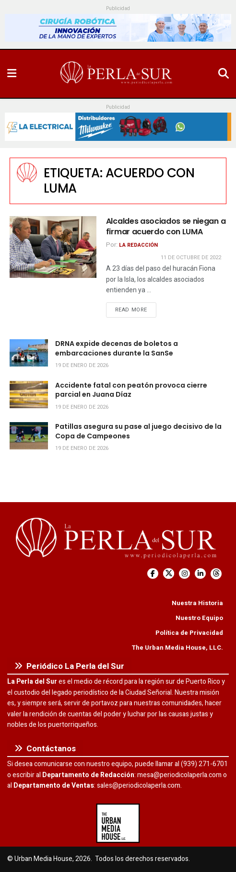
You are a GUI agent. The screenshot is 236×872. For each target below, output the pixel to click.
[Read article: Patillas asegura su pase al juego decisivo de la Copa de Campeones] (29, 435)
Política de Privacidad (189, 632)
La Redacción (138, 245)
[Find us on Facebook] (152, 573)
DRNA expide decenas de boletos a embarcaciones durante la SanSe (116, 348)
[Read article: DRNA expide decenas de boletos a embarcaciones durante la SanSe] (29, 353)
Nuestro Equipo (199, 617)
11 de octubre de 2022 (191, 257)
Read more (135, 309)
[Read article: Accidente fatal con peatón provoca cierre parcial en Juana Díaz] (29, 394)
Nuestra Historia (197, 603)
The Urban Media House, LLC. (177, 647)
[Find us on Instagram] (184, 573)
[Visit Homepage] (117, 73)
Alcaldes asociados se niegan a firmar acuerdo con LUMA (165, 226)
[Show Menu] (11, 73)
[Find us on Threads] (216, 573)
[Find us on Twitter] (168, 573)
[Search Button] (223, 73)
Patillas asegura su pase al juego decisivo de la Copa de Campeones (138, 431)
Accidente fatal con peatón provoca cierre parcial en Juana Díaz (131, 390)
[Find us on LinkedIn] (200, 573)
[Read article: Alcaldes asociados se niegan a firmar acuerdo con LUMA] (53, 247)
